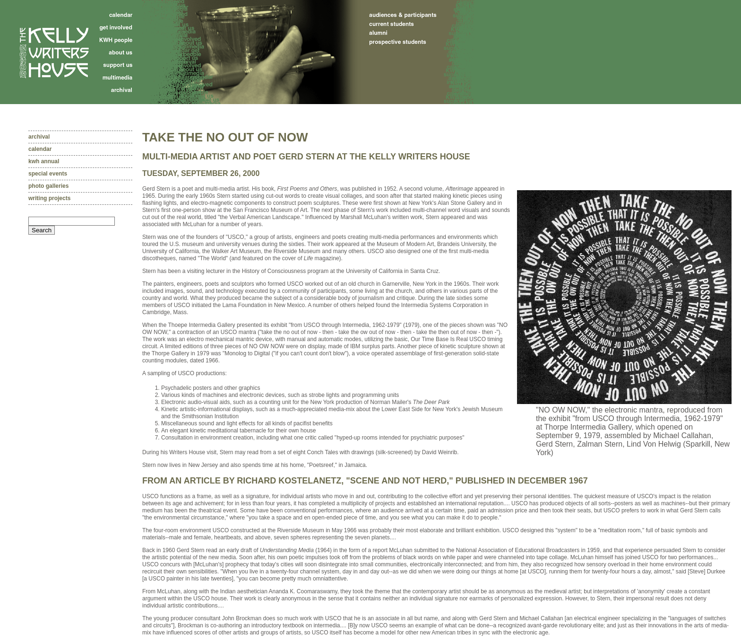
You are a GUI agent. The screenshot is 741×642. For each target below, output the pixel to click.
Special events (47, 173)
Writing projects (49, 198)
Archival (39, 136)
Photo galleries (48, 186)
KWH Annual (43, 161)
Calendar (40, 149)
